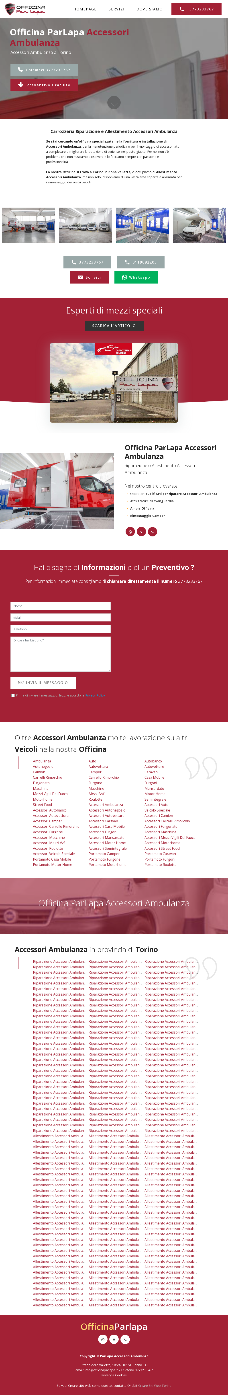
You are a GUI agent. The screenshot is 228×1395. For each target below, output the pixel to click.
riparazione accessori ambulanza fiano (65, 1065)
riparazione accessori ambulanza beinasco (179, 1027)
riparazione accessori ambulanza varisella (67, 1070)
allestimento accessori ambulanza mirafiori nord (184, 1174)
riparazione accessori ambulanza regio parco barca (131, 1010)
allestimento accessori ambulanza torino (67, 1147)
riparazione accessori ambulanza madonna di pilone (132, 999)
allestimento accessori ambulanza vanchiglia (181, 1190)
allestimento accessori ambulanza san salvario (71, 1190)
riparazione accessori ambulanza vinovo (178, 1097)
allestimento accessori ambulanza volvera (67, 1299)
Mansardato (154, 788)
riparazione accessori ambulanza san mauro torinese (133, 1038)
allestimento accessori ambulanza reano (66, 1261)
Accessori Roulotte (48, 848)
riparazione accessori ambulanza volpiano (123, 1076)
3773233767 (196, 9)
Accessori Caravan (103, 821)
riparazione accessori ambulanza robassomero (128, 1032)
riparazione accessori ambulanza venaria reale (183, 961)
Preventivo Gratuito (44, 85)
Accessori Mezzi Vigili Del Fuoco (170, 837)
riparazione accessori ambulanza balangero (180, 1130)
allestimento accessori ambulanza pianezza (124, 1147)
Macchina (40, 788)
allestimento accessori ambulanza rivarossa (69, 1278)
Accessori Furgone (48, 832)
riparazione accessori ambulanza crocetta (179, 988)
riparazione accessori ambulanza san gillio (124, 1021)
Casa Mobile (154, 777)
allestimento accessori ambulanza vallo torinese (129, 1256)
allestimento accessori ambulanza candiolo (180, 1261)
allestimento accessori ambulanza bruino (122, 1245)
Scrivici (89, 277)
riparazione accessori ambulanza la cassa (67, 1043)
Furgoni (151, 783)
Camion (39, 772)
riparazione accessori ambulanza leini (64, 1038)
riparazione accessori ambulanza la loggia (124, 1092)
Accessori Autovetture (106, 815)
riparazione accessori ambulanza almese (178, 1103)
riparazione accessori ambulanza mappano (68, 1027)
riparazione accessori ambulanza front (121, 1130)
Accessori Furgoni (103, 832)
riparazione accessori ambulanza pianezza (124, 972)
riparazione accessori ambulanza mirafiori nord (184, 999)
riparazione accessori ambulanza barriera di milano (131, 978)
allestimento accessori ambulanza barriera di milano (132, 1152)
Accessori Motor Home (107, 843)
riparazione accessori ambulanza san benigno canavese (79, 1114)
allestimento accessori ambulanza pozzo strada (72, 1185)
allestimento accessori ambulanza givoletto (180, 1212)
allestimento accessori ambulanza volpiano (124, 1250)
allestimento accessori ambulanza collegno (124, 1141)
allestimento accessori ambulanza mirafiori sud (72, 1179)
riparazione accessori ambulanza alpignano (69, 1021)
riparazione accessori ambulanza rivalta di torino (186, 1032)
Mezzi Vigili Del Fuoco (50, 794)
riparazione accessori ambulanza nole (176, 1070)
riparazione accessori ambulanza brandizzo (180, 1119)
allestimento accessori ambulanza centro (67, 1163)
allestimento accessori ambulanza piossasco (181, 1283)
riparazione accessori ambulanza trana (65, 1108)
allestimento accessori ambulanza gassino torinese (75, 1256)
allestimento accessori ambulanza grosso (123, 1272)
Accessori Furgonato (161, 826)
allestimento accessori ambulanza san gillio (124, 1196)
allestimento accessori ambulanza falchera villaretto (76, 1169)
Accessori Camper (47, 821)
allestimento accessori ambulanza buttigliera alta (129, 1239)
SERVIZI (117, 9)
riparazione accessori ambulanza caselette (68, 1032)
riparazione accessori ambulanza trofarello (124, 1087)
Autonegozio (43, 766)
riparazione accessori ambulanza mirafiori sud (71, 1005)
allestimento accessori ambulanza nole (177, 1245)
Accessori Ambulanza (106, 804)
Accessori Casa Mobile (107, 826)
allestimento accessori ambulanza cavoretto (125, 1157)
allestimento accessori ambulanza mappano (69, 1201)
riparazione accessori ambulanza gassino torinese (75, 1081)
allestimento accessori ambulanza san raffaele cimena (133, 1288)
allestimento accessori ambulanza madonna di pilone (132, 1174)
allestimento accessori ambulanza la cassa (68, 1218)
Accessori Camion (159, 815)
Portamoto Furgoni (160, 859)
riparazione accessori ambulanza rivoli (177, 1021)
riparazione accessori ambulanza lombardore (70, 1092)
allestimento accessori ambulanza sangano (180, 1256)
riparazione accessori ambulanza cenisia (178, 983)
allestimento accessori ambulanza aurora (67, 1152)
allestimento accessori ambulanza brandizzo (181, 1294)
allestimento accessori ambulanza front (121, 1305)
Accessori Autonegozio (107, 810)
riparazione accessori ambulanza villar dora (69, 1119)
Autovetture (154, 766)
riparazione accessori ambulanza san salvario (70, 1016)
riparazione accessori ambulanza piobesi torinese (74, 1130)
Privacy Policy (95, 695)
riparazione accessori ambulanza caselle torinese (130, 1027)
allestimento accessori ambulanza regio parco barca (131, 1185)
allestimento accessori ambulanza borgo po (69, 1157)
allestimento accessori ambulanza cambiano (181, 1299)
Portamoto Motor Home (52, 864)
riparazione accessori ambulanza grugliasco (181, 972)
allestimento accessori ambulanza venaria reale (184, 1136)
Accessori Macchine (49, 837)
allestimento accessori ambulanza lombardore (71, 1267)
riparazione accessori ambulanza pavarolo (179, 1092)
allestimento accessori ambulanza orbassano (182, 1223)
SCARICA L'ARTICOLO (114, 325)
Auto (92, 761)
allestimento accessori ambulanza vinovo (178, 1272)
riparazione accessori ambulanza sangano (179, 1081)
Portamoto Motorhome (107, 864)
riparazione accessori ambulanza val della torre (184, 1059)
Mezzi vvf (96, 794)
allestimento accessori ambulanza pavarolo (180, 1267)
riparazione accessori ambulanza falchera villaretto (75, 994)
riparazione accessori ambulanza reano (66, 1087)
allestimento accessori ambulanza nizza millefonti (130, 1179)
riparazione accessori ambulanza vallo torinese (128, 1081)
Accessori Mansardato (106, 837)
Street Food (42, 804)
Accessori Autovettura (51, 815)
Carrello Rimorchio (104, 777)
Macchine (96, 788)
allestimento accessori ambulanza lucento (179, 1169)
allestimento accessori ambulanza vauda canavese (130, 1299)
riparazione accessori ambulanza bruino (122, 1070)
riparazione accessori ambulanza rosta (65, 1054)
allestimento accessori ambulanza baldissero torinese (77, 1250)
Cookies (121, 1375)
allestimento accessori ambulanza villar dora (69, 1294)
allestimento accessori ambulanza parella (178, 1179)
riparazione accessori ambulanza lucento (179, 994)
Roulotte (95, 799)
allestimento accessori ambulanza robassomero (128, 1207)
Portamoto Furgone (104, 859)
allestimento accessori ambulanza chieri (122, 1294)
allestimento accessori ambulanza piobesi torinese (75, 1305)
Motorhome (43, 799)
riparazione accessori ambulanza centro (66, 988)
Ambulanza (42, 761)
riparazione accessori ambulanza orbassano (181, 1048)
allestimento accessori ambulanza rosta (66, 1228)
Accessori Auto (156, 804)
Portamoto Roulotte (161, 864)
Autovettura (98, 766)
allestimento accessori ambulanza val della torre (185, 1234)
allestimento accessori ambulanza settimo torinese (131, 1218)
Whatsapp (136, 277)
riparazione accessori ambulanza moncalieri (125, 1048)
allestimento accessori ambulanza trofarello (125, 1261)
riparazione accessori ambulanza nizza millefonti (129, 1005)
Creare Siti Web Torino (154, 1385)
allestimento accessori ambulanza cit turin (124, 1163)
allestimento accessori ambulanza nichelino (69, 1223)
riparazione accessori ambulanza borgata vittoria (185, 978)
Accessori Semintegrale (108, 848)
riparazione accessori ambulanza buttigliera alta (128, 1065)
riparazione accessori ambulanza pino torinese (128, 1054)
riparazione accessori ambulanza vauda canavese (129, 1125)
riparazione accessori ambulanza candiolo (179, 1087)
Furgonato (41, 783)
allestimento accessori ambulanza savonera (125, 1136)
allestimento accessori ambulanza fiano (65, 1239)
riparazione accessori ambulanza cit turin (123, 988)
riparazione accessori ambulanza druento (67, 967)
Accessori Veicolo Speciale (54, 853)
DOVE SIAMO (149, 9)
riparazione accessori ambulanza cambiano (180, 1125)
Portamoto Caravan (160, 853)
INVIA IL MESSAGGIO (43, 683)
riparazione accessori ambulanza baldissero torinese (77, 1076)
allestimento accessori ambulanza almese (179, 1278)
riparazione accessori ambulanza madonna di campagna (79, 999)
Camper (95, 772)
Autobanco (153, 761)
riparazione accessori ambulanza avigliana (124, 1108)
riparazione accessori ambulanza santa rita (124, 1016)
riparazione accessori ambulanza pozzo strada (71, 1010)
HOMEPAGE (85, 9)
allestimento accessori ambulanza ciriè (121, 1234)
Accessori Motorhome (162, 843)
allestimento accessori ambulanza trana (66, 1283)
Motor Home (155, 794)
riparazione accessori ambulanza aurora (66, 978)
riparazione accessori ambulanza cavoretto (124, 983)
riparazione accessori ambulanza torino (66, 972)
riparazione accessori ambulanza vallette (67, 961)
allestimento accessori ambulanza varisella (68, 1245)
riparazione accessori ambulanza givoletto (180, 1038)
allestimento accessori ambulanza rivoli (177, 1196)
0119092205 (140, 262)
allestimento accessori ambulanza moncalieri (126, 1223)
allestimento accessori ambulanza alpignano (69, 1196)
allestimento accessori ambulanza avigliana (124, 1283)
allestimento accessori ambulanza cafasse (67, 1272)
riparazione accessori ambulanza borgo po (68, 983)
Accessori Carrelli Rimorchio (167, 821)
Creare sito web (79, 1385)
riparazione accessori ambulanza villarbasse (69, 1059)
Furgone (95, 783)
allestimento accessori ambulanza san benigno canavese (80, 1288)
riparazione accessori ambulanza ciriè (120, 1059)
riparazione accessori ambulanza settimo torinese (130, 1043)
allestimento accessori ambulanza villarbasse (70, 1234)
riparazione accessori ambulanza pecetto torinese (186, 1054)
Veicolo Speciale (157, 810)
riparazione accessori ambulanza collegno (123, 967)
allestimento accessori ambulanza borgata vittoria (186, 1152)
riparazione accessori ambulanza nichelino (68, 1048)
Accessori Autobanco (50, 810)
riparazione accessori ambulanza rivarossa (68, 1103)
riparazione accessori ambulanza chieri (121, 1119)
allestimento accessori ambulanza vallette (67, 1136)
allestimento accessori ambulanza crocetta (180, 1163)
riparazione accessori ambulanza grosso (122, 1097)
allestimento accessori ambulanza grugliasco (181, 1147)
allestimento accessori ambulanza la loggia (124, 1267)
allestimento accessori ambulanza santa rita (125, 1190)
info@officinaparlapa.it (101, 1370)
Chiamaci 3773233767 (44, 70)
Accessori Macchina (160, 832)
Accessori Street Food (162, 848)
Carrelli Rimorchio (47, 777)
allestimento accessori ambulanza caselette (69, 1207)
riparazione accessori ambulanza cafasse (67, 1097)
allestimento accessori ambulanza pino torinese (128, 1228)
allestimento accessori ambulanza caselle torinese (131, 1201)
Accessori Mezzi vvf (49, 843)
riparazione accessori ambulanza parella (178, 1005)
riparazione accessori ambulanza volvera (66, 1125)
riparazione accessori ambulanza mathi (121, 1103)
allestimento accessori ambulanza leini (65, 1212)
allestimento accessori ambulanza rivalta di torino (186, 1207)
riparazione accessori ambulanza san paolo (180, 1010)
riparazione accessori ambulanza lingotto (123, 994)
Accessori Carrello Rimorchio (56, 826)
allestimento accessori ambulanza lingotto (124, 1169)
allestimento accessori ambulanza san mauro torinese (134, 1212)
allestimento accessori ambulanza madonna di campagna (80, 1174)
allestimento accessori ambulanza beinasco (180, 1201)
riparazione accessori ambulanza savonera (124, 961)
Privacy (106, 1375)
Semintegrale (155, 799)
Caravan (151, 772)
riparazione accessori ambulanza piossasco (180, 1108)
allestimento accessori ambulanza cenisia (179, 1157)
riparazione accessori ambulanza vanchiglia (180, 1016)
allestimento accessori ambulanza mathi (122, 1278)
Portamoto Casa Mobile (52, 859)
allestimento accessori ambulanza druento (68, 1141)
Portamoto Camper (104, 853)
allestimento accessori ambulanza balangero (181, 1305)
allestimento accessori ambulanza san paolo (181, 1185)
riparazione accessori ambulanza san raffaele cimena (133, 1114)
